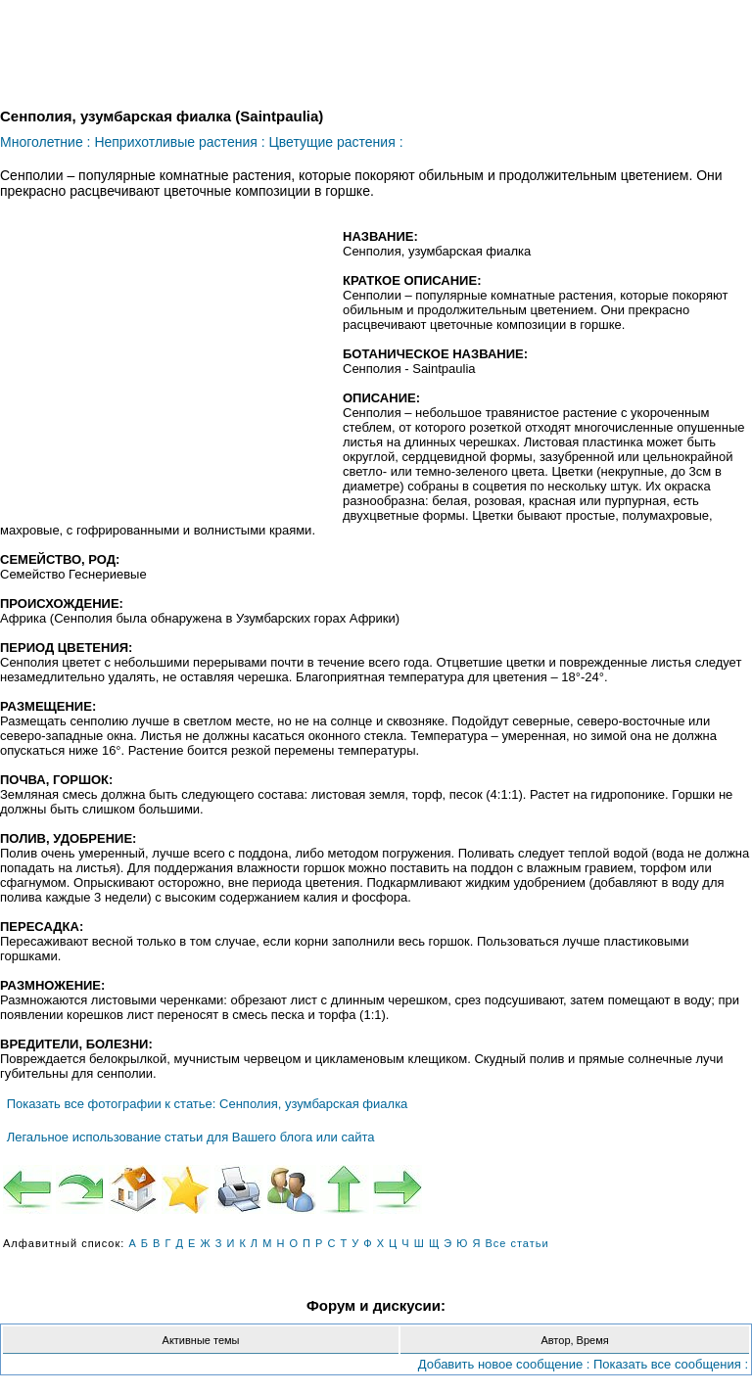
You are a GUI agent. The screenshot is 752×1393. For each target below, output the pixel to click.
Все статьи (516, 1243)
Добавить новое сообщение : (504, 1364)
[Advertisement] (164, 371)
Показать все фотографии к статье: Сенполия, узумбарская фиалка (207, 1103)
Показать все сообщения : (670, 1364)
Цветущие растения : (335, 142)
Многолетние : (45, 142)
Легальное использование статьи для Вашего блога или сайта (191, 1137)
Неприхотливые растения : (179, 142)
